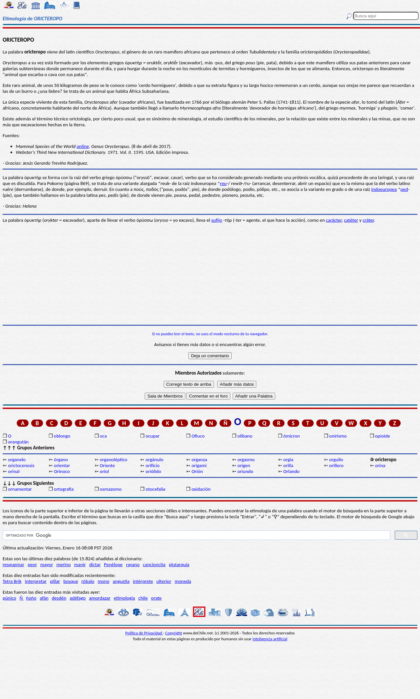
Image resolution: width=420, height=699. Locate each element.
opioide (382, 436)
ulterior (164, 581)
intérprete (143, 581)
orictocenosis (21, 465)
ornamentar (20, 489)
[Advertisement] (210, 274)
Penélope (113, 564)
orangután (18, 442)
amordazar (99, 598)
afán (44, 598)
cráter (368, 220)
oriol (104, 471)
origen (243, 465)
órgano (61, 460)
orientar (62, 465)
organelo (17, 460)
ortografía (64, 489)
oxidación (201, 489)
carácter (334, 220)
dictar (95, 564)
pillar (55, 581)
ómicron (291, 436)
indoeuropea (384, 189)
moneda (183, 581)
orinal (13, 471)
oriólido (153, 471)
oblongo (62, 436)
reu (223, 183)
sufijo (216, 220)
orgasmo (246, 460)
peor (32, 564)
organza (199, 460)
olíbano (244, 436)
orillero (336, 465)
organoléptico (113, 460)
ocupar (152, 436)
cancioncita (154, 564)
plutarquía (179, 564)
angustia (121, 581)
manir (80, 564)
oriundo (245, 471)
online (83, 146)
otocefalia (155, 489)
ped (404, 189)
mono (104, 581)
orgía (288, 460)
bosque (70, 581)
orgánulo (154, 460)
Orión (197, 471)
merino (63, 564)
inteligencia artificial (270, 638)
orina (380, 465)
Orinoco (62, 471)
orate (156, 598)
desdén (59, 598)
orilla (288, 465)
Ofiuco (198, 436)
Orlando (291, 471)
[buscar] (196, 535)
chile (143, 598)
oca (103, 436)
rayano (132, 564)
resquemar (13, 564)
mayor (46, 564)
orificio (152, 465)
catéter (351, 220)
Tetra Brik (12, 581)
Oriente (107, 465)
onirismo (338, 436)
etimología (124, 598)
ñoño (31, 598)
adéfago (78, 598)
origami (199, 465)
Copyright (173, 632)
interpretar (36, 581)
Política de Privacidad (144, 632)
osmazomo (110, 489)
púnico (9, 598)
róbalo (87, 581)
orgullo (336, 460)
